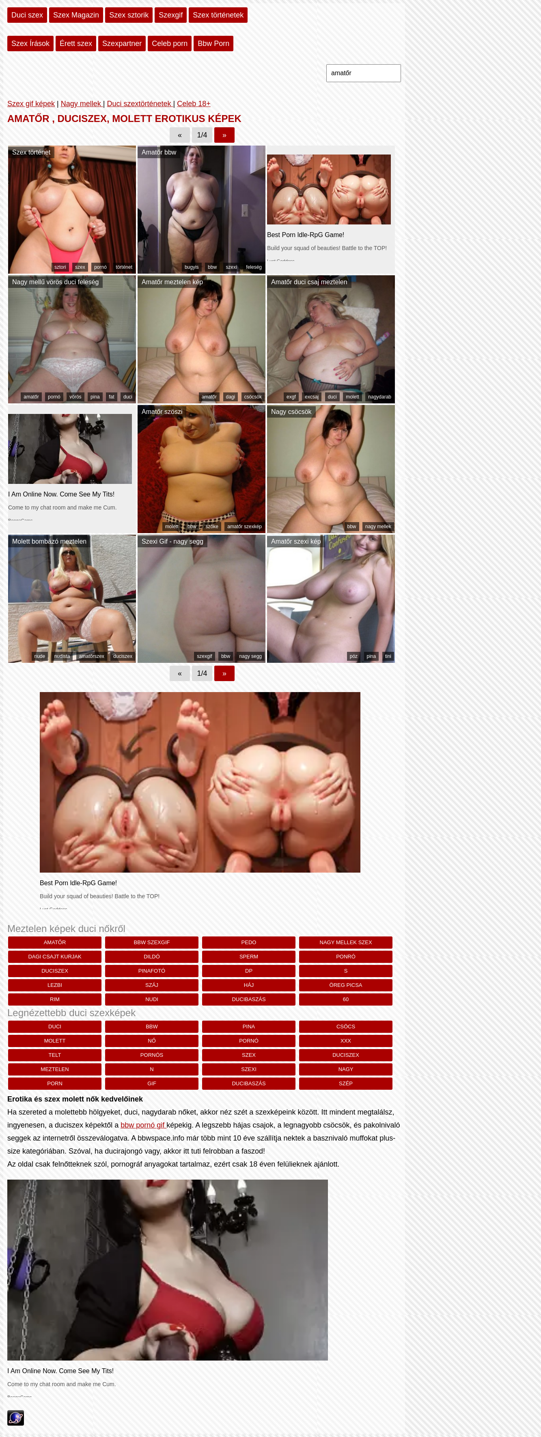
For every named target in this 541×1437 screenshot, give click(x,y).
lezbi (54, 985)
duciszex (122, 656)
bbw (212, 267)
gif (151, 1083)
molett (352, 397)
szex (80, 267)
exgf (291, 397)
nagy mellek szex (346, 942)
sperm (248, 957)
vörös (75, 397)
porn (55, 1083)
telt (55, 1055)
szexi (231, 267)
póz (354, 656)
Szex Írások (30, 43)
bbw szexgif (152, 942)
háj (249, 985)
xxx (346, 1041)
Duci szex (27, 15)
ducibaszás (248, 999)
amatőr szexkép (244, 526)
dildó (152, 957)
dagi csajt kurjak (54, 957)
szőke (211, 526)
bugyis (192, 267)
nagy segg (250, 656)
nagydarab (379, 397)
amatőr (31, 397)
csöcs (345, 1026)
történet (124, 267)
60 (346, 999)
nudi (151, 999)
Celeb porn (170, 43)
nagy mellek (378, 526)
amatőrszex (91, 656)
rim (55, 999)
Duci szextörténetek (140, 104)
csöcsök (253, 397)
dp (248, 971)
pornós (151, 1055)
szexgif (204, 656)
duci (127, 397)
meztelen (55, 1069)
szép (346, 1083)
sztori (60, 267)
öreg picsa (346, 985)
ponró (346, 957)
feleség (254, 267)
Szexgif (171, 15)
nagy (345, 1069)
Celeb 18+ (194, 104)
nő (152, 1041)
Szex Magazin (76, 15)
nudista (62, 656)
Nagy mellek (82, 104)
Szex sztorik (129, 15)
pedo (248, 942)
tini (388, 656)
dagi (230, 397)
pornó (100, 267)
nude (39, 656)
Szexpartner (122, 43)
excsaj (312, 397)
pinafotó (151, 971)
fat (111, 397)
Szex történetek (218, 15)
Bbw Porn (213, 43)
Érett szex (76, 43)
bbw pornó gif (143, 1125)
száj (151, 985)
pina (95, 397)
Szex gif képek (31, 104)
